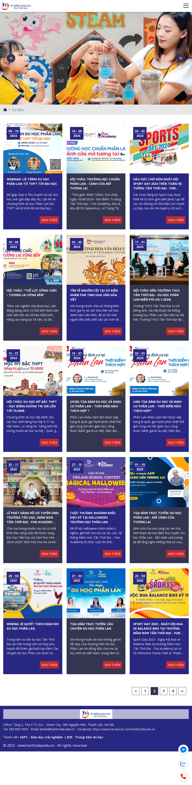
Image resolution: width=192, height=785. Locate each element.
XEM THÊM (49, 239)
